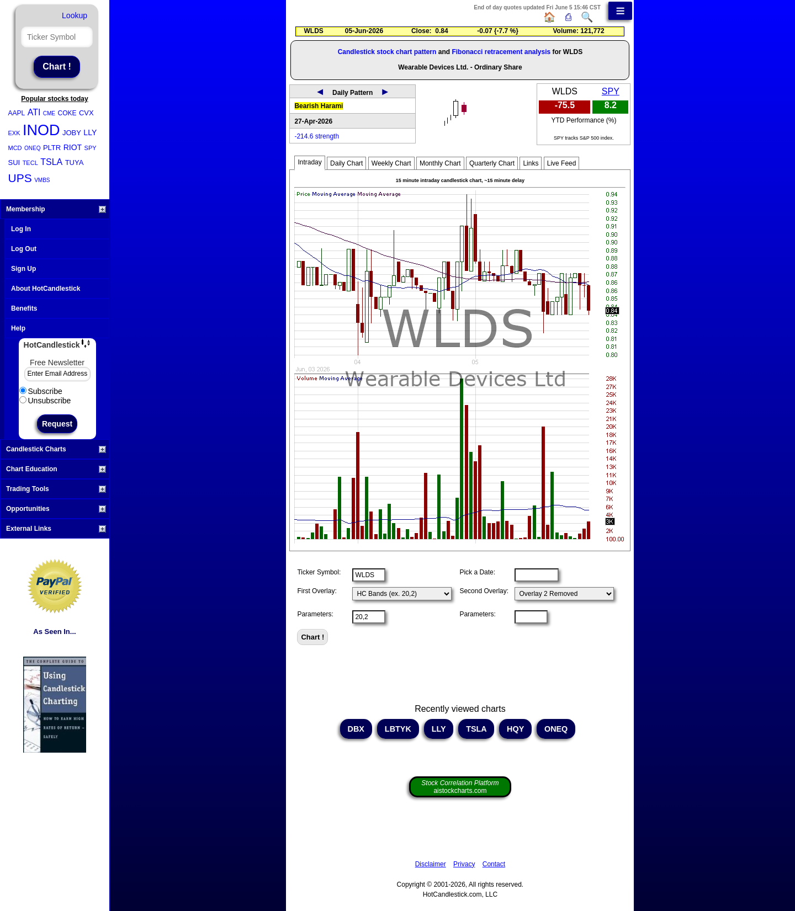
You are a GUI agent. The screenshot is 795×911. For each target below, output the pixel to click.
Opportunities (56, 509)
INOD (41, 130)
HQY (515, 728)
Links (530, 163)
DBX (356, 728)
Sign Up (23, 269)
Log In (21, 229)
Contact (494, 864)
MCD (15, 148)
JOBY (71, 133)
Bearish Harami (318, 106)
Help (18, 328)
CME (49, 113)
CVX (86, 113)
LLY (90, 132)
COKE (66, 113)
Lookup (74, 15)
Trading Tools (56, 489)
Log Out (23, 249)
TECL (30, 162)
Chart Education (56, 469)
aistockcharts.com (460, 787)
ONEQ (32, 148)
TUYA (74, 162)
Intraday (309, 162)
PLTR (52, 147)
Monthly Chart (440, 163)
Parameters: (315, 614)
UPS (20, 178)
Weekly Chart (391, 163)
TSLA (51, 162)
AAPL (16, 113)
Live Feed (561, 163)
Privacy (464, 864)
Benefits (24, 308)
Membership (56, 209)
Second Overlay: (483, 591)
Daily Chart (346, 163)
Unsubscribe (45, 400)
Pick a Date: (477, 572)
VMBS (42, 180)
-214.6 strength (316, 136)
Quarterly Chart (492, 163)
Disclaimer (430, 864)
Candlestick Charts (56, 449)
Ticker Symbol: (319, 572)
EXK (14, 133)
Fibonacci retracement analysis (501, 52)
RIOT (72, 147)
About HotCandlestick (45, 288)
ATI (34, 112)
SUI (14, 162)
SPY (90, 148)
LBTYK (398, 728)
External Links (56, 528)
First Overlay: (316, 591)
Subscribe (40, 391)
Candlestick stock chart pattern (387, 52)
